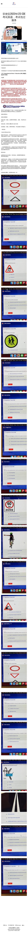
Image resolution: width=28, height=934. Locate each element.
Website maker (17, 930)
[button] (1, 3)
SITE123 (12, 930)
